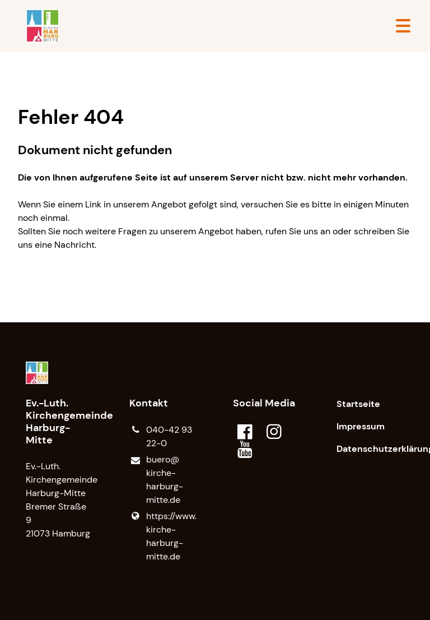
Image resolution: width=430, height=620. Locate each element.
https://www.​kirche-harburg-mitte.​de (163, 536)
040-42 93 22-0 (160, 436)
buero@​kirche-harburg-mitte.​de (156, 480)
